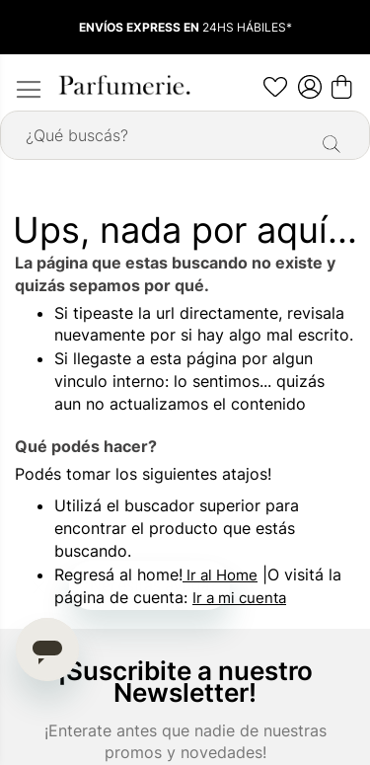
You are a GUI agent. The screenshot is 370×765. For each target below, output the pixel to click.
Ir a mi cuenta (239, 597)
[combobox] (185, 135)
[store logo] (123, 85)
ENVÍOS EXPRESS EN (140, 27)
